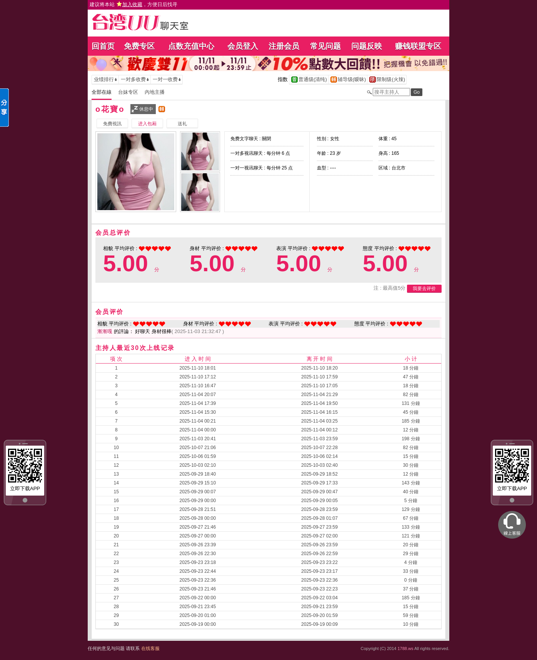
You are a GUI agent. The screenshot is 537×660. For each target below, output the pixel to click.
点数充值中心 (191, 46)
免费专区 (139, 46)
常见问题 (325, 46)
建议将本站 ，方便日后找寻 (133, 4)
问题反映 (366, 46)
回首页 (103, 46)
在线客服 (150, 648)
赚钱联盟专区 (418, 46)
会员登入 (242, 46)
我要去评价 (424, 288)
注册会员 (283, 46)
